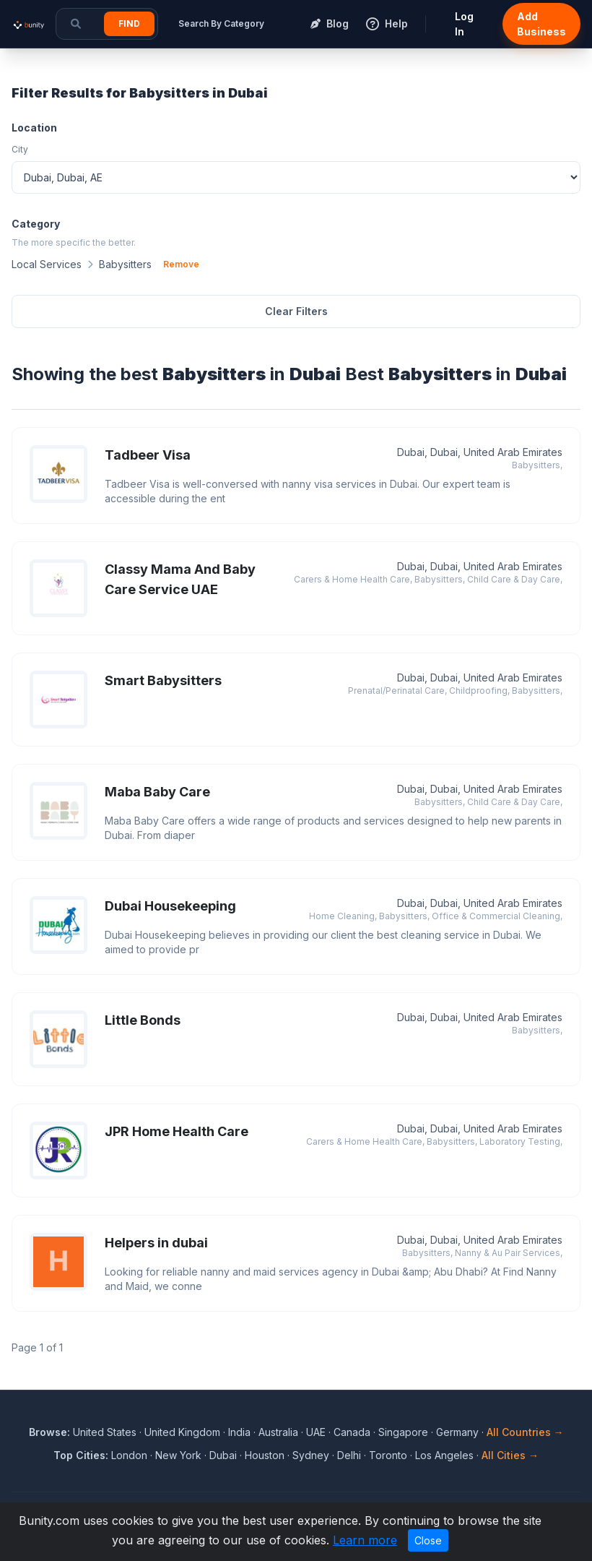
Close (428, 1540)
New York (178, 1455)
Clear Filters (296, 311)
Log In (464, 24)
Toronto (388, 1455)
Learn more (365, 1540)
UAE (316, 1432)
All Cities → (510, 1455)
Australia (278, 1432)
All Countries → (525, 1432)
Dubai (223, 1455)
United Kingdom (182, 1432)
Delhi (349, 1455)
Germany (457, 1432)
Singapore (403, 1432)
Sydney (310, 1455)
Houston (264, 1455)
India (239, 1432)
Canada (352, 1432)
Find (129, 23)
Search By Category (221, 23)
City (20, 149)
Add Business (541, 24)
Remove (181, 264)
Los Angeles (444, 1455)
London (129, 1455)
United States (104, 1432)
